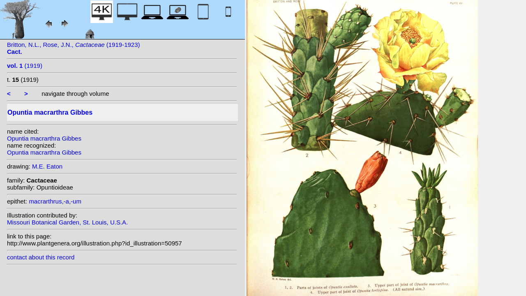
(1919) (24, 65)
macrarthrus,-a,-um (55, 201)
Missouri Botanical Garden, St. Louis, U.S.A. (67, 222)
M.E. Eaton (47, 166)
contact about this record (40, 257)
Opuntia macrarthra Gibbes (44, 138)
